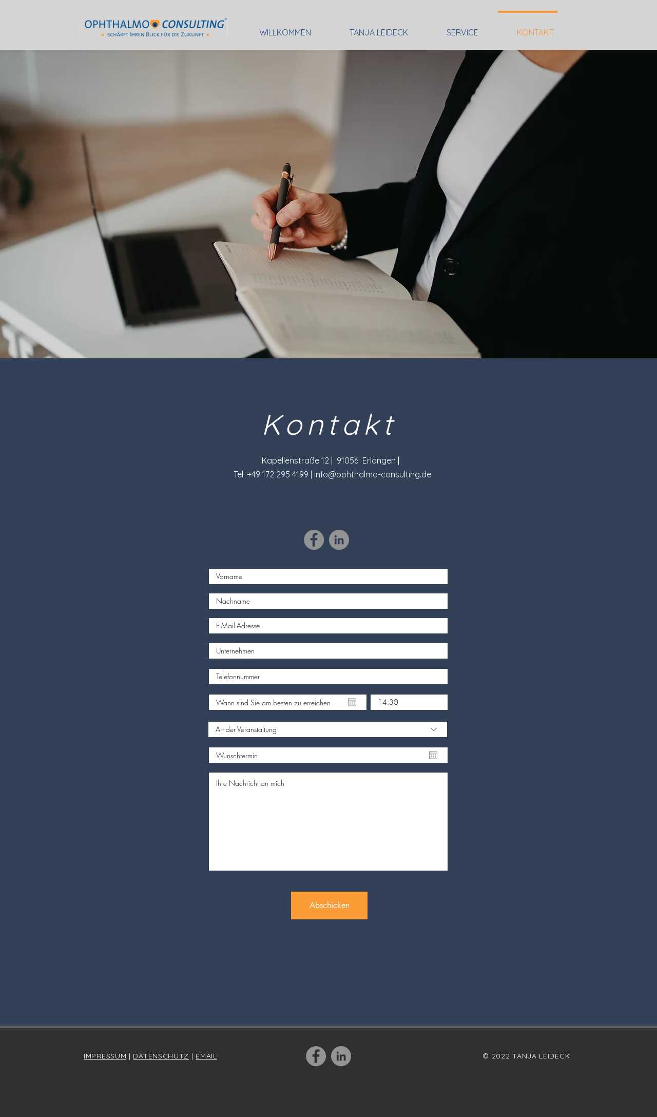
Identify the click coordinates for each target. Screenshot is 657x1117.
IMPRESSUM (105, 1056)
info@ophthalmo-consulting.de (372, 474)
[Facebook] (314, 540)
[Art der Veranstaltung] (327, 729)
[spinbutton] (409, 702)
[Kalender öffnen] (352, 702)
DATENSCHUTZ (161, 1056)
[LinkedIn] (339, 540)
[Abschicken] (329, 905)
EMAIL (206, 1056)
